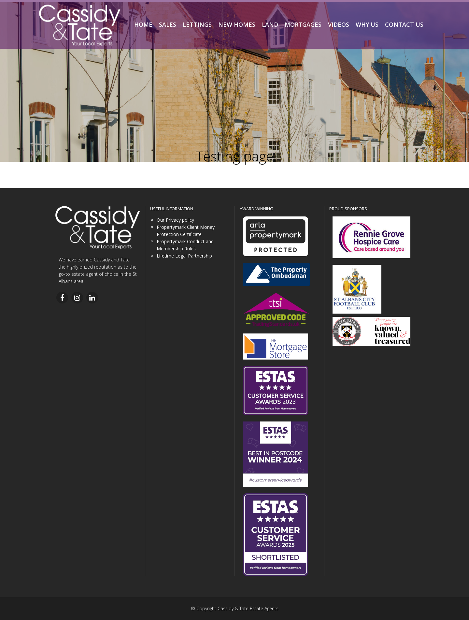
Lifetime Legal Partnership (184, 256)
